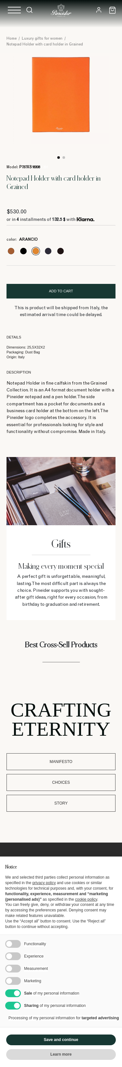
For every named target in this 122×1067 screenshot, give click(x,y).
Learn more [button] (61, 1054)
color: (22, 240)
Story (61, 803)
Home (12, 39)
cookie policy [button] (86, 899)
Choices (61, 782)
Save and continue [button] (61, 1039)
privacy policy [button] (44, 883)
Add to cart (61, 291)
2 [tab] (63, 157)
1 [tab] (58, 157)
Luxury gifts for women (42, 39)
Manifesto (61, 761)
